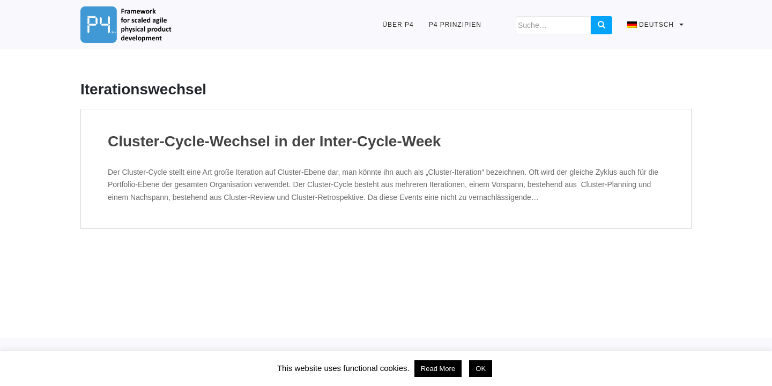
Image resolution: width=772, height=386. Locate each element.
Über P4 (397, 24)
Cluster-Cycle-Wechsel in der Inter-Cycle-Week (274, 141)
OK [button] (481, 369)
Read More (438, 369)
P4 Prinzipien (455, 24)
